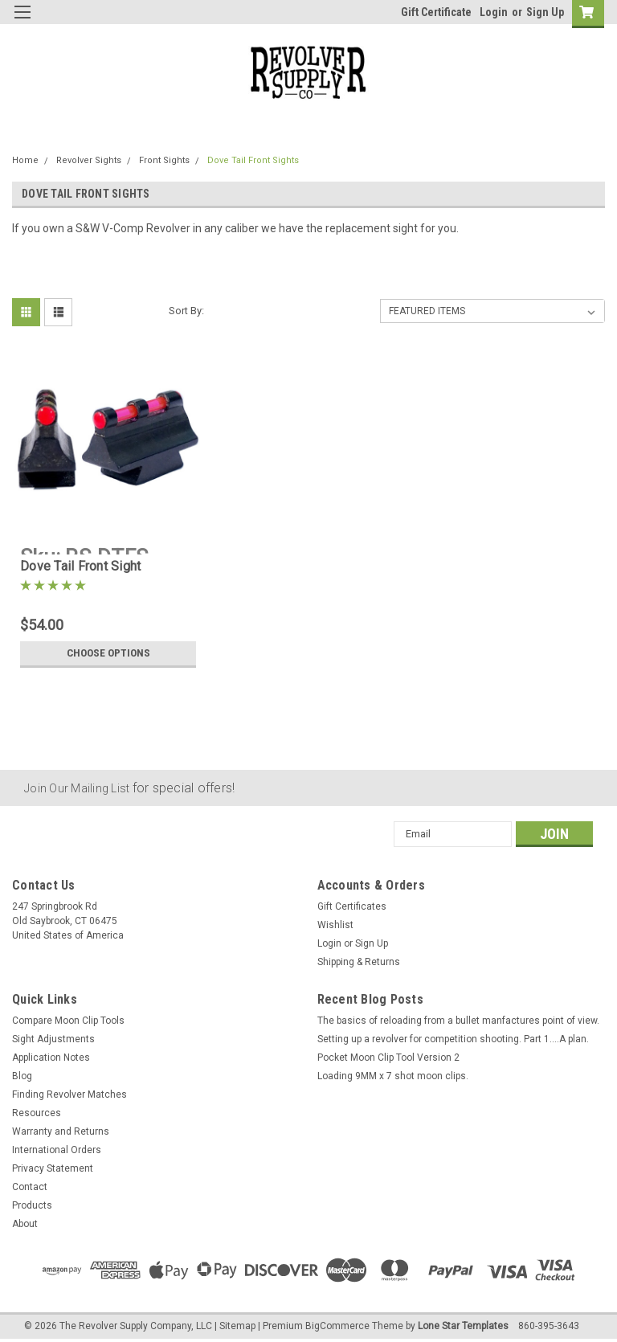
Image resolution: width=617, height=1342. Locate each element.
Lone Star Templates (463, 1326)
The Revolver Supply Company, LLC (135, 1326)
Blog (22, 1076)
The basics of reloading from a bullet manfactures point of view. (458, 1020)
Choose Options (108, 653)
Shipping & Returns (358, 962)
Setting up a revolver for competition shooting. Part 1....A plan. (453, 1039)
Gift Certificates (351, 906)
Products (32, 1205)
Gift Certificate (436, 12)
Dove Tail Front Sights (253, 160)
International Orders (56, 1150)
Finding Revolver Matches (69, 1094)
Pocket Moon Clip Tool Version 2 (388, 1057)
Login (494, 12)
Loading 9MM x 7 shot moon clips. (392, 1076)
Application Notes (51, 1057)
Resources (36, 1113)
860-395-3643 (548, 1326)
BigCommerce (337, 1326)
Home (25, 160)
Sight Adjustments (53, 1039)
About (25, 1223)
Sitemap (237, 1326)
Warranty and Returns (60, 1131)
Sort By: (186, 311)
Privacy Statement (52, 1168)
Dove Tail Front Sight (80, 566)
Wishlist (335, 925)
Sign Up (545, 12)
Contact (29, 1187)
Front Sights (164, 160)
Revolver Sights (88, 160)
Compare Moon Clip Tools (68, 1020)
